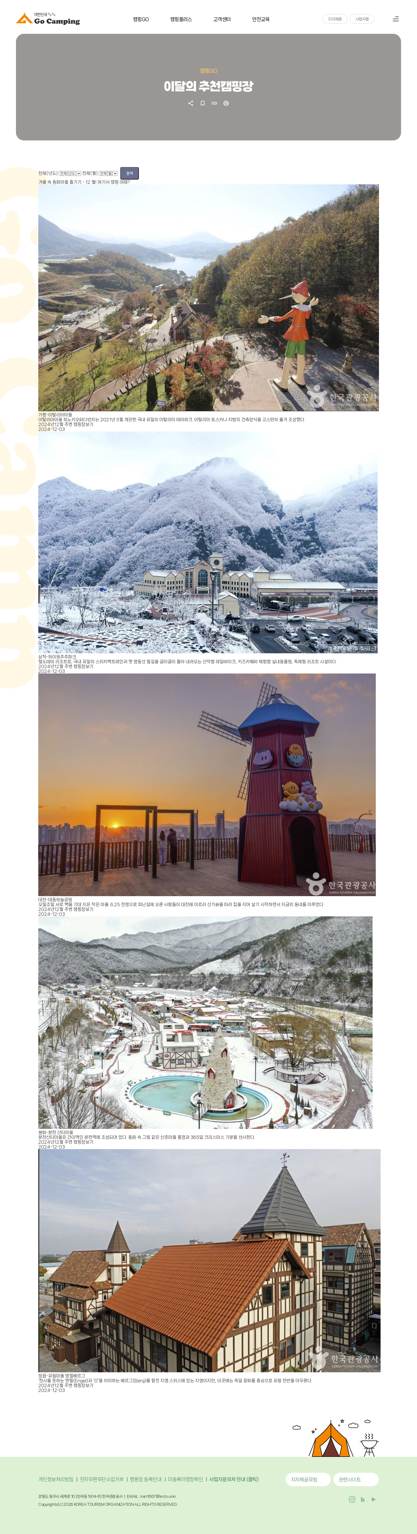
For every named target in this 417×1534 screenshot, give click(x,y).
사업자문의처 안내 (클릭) (233, 1479)
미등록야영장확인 (185, 1479)
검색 (382, 19)
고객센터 (222, 20)
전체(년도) (48, 173)
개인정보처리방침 (55, 1479)
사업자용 (362, 20)
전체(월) (90, 173)
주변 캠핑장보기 (78, 424)
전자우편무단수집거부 (102, 1479)
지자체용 (334, 20)
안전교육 (261, 20)
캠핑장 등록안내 (145, 1479)
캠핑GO (141, 20)
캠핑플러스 (181, 20)
